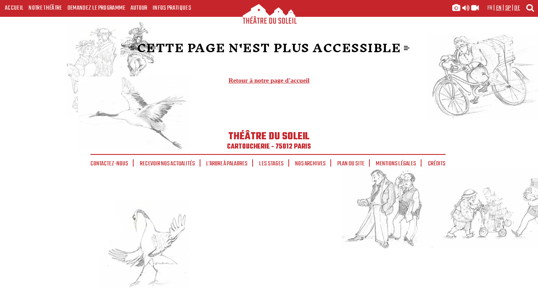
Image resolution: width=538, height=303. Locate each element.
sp (508, 8)
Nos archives (310, 164)
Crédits (437, 164)
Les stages (271, 164)
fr (490, 8)
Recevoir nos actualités (167, 164)
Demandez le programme (96, 8)
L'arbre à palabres (227, 164)
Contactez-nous (109, 164)
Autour (139, 8)
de (517, 8)
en (499, 8)
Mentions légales (396, 164)
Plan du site (351, 164)
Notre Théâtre (45, 8)
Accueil (14, 8)
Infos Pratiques (172, 8)
